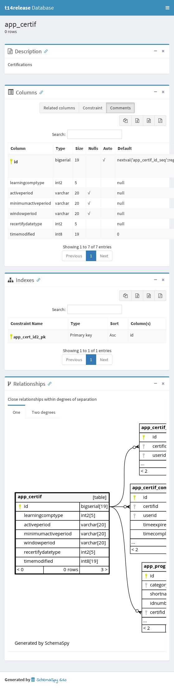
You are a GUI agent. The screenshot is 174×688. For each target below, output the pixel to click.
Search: (87, 134)
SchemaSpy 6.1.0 (48, 680)
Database (29, 7)
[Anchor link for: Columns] (40, 92)
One (16, 412)
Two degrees (43, 412)
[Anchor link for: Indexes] (37, 279)
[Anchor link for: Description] (44, 51)
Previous (74, 256)
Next (104, 256)
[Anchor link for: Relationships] (48, 383)
